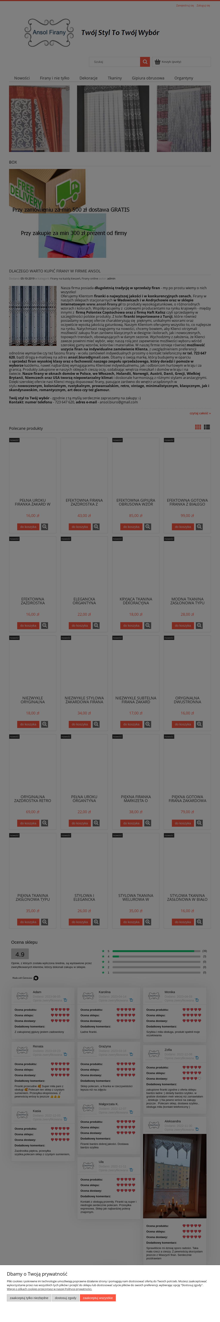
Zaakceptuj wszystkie (98, 1298)
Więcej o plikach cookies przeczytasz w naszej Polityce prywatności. (49, 1289)
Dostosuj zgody (65, 1298)
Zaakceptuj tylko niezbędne (29, 1298)
